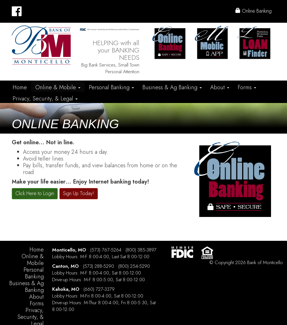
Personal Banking (111, 87)
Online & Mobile (57, 87)
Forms (247, 87)
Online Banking (253, 11)
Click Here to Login (34, 193)
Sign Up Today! (78, 193)
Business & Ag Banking (172, 87)
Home (20, 87)
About (219, 87)
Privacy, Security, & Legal (45, 99)
